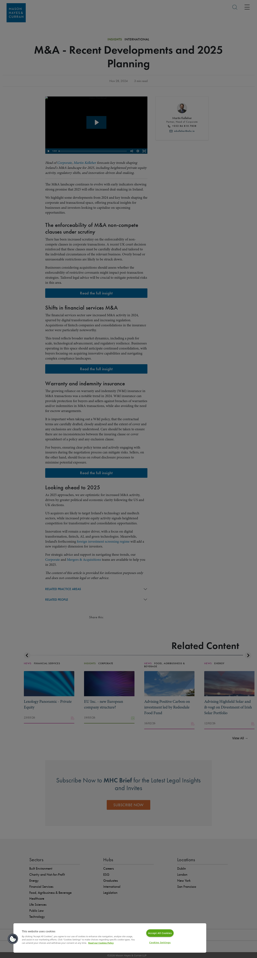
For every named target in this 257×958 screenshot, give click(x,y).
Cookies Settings (160, 942)
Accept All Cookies (160, 933)
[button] (13, 939)
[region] (109, 938)
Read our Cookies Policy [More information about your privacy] (101, 942)
